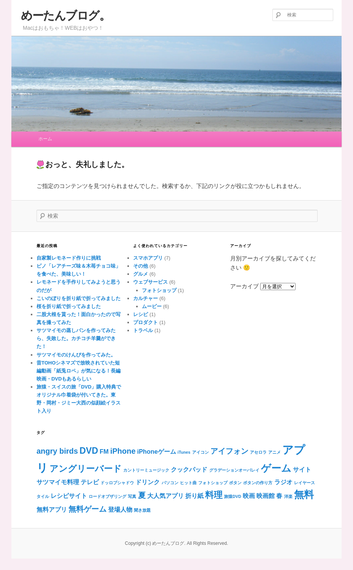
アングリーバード (85, 469)
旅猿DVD (232, 496)
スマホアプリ (148, 258)
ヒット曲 (188, 482)
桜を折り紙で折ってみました (69, 306)
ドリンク (147, 481)
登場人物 (120, 509)
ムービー (152, 306)
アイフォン (229, 451)
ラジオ (283, 481)
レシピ (140, 314)
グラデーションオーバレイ (234, 470)
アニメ (274, 452)
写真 (132, 496)
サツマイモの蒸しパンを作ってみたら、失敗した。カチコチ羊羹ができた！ (76, 338)
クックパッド (189, 469)
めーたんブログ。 (65, 15)
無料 (304, 494)
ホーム (45, 138)
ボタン (235, 482)
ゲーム (276, 468)
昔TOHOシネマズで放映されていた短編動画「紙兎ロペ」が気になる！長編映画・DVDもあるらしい (79, 371)
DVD (89, 451)
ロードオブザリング (107, 496)
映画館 (265, 495)
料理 (214, 495)
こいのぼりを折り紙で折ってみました (79, 298)
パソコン (170, 482)
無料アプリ (52, 509)
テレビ (90, 481)
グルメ (140, 274)
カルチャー (145, 298)
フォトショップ (159, 290)
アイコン (200, 452)
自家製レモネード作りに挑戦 (69, 258)
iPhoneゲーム (156, 451)
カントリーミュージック (146, 470)
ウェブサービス (150, 282)
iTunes (184, 452)
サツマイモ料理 (58, 481)
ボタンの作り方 (257, 482)
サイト (302, 469)
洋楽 (288, 496)
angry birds (57, 451)
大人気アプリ (165, 495)
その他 (140, 266)
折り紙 (194, 495)
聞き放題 (142, 510)
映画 (249, 495)
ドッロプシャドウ (117, 482)
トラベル (143, 330)
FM (104, 451)
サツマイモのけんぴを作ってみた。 (76, 355)
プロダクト (145, 322)
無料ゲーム (87, 509)
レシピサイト (69, 495)
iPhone (123, 451)
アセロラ (258, 452)
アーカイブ (244, 286)
